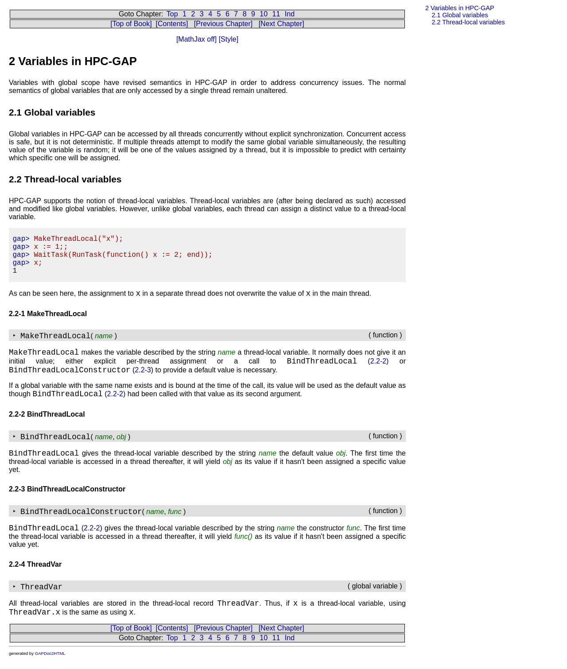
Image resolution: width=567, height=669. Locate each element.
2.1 (459, 15)
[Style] (227, 39)
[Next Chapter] (281, 23)
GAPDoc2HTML (50, 653)
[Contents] (171, 23)
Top (172, 14)
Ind (290, 14)
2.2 (468, 22)
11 (276, 14)
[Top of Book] (130, 23)
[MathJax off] (196, 39)
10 (264, 14)
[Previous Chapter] (223, 23)
